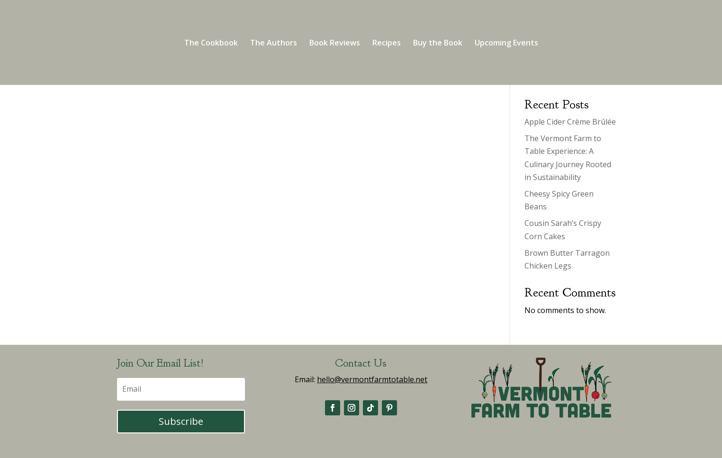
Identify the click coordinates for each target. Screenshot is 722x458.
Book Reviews (334, 43)
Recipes (386, 43)
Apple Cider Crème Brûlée (570, 122)
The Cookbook (211, 43)
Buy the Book (437, 43)
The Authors (273, 43)
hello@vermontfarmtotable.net (372, 379)
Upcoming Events (506, 43)
